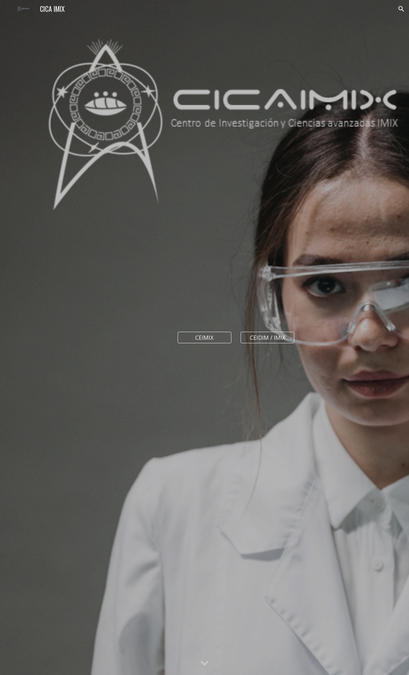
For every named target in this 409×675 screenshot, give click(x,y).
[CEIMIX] (204, 338)
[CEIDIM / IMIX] (267, 338)
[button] (401, 9)
